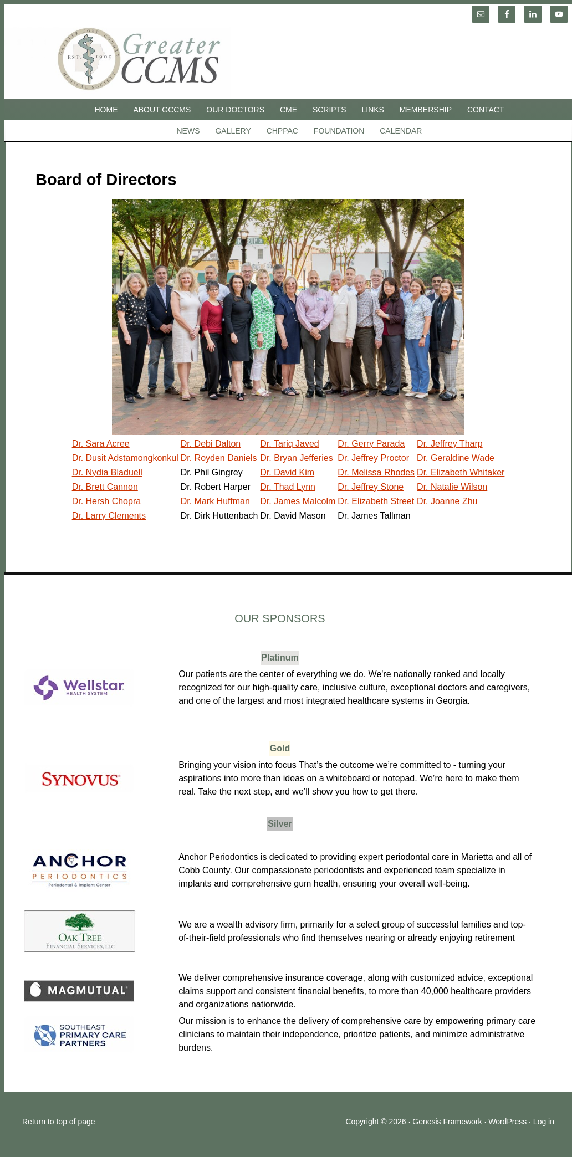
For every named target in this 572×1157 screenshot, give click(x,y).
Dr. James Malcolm (297, 501)
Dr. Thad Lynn (287, 487)
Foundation (339, 130)
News (188, 130)
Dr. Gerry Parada (371, 443)
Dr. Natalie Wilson (452, 487)
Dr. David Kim (287, 472)
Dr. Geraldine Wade (455, 458)
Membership (426, 109)
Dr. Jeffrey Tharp (450, 443)
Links (373, 109)
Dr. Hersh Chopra (106, 501)
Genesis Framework (447, 1121)
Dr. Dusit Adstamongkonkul (125, 458)
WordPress (507, 1121)
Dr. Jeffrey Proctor (373, 458)
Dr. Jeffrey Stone (371, 487)
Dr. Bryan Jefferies (296, 458)
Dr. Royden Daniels (219, 458)
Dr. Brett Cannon (105, 487)
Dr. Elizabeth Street (376, 501)
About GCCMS (162, 109)
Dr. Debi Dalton (211, 443)
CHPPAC (282, 130)
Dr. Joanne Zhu (447, 501)
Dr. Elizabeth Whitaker (460, 472)
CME (288, 109)
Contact (485, 109)
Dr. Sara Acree (101, 443)
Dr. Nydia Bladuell (107, 472)
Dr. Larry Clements (109, 515)
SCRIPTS (329, 109)
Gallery (233, 130)
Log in (543, 1121)
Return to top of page (58, 1121)
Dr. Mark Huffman (215, 501)
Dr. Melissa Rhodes (376, 472)
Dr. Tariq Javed (289, 443)
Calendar (401, 130)
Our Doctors (235, 109)
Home (106, 109)
